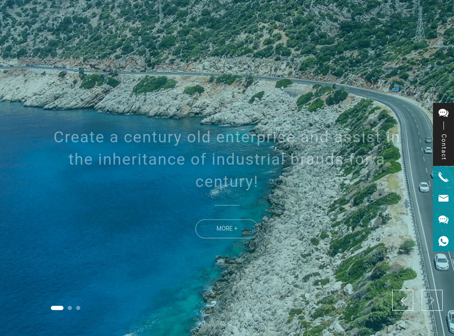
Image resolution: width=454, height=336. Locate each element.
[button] (57, 308)
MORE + (227, 236)
